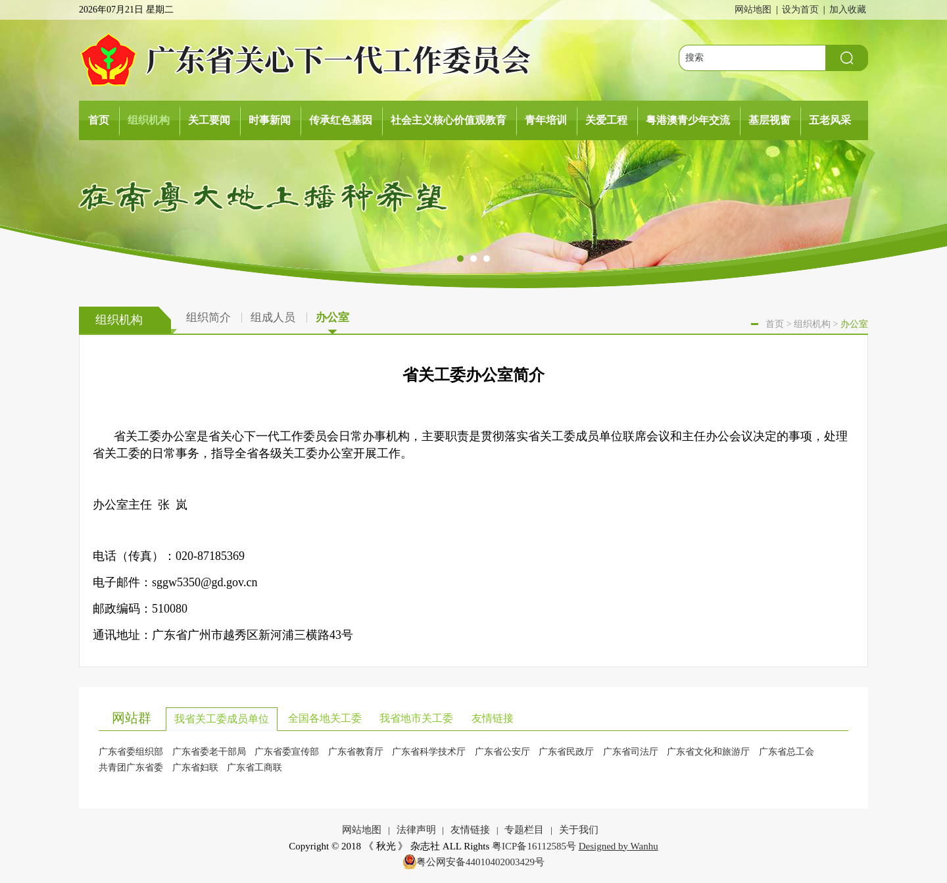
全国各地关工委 (325, 718)
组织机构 (149, 120)
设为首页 (800, 9)
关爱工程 (606, 120)
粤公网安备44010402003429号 (480, 862)
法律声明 (416, 829)
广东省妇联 (195, 767)
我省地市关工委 (416, 718)
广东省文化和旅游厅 (708, 752)
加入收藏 (847, 9)
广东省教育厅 (355, 752)
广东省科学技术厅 (429, 752)
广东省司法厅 (630, 752)
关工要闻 (209, 120)
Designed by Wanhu (618, 846)
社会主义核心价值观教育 (448, 120)
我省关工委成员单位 (221, 718)
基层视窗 (769, 120)
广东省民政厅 (566, 752)
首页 (98, 120)
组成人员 (273, 317)
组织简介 (208, 317)
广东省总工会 (786, 752)
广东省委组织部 (131, 752)
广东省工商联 (254, 767)
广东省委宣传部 (287, 752)
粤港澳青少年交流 (688, 120)
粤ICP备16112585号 (534, 846)
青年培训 (546, 120)
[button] (460, 259)
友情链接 (493, 718)
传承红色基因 (340, 120)
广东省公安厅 (502, 752)
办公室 (332, 319)
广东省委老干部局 (209, 752)
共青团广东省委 (131, 767)
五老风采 (830, 120)
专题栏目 (524, 829)
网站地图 (753, 9)
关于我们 (578, 829)
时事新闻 (270, 120)
